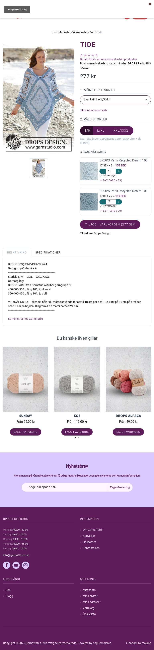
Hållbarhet (89, 542)
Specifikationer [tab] (48, 252)
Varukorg (88, 608)
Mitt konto (89, 590)
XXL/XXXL (121, 130)
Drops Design (102, 233)
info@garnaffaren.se (16, 555)
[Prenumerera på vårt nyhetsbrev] (77, 487)
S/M (87, 130)
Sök (8, 590)
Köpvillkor (89, 535)
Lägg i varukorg (26, 432)
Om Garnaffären (93, 529)
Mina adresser (91, 602)
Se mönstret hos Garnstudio (25, 318)
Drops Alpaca (128, 416)
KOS (77, 416)
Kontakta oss (91, 548)
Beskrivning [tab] (17, 252)
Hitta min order (141, 4)
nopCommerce (102, 643)
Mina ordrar (90, 596)
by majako (144, 643)
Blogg (9, 596)
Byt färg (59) (111, 180)
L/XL (100, 130)
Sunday (25, 416)
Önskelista (89, 614)
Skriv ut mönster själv (93, 110)
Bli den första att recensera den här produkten (108, 59)
